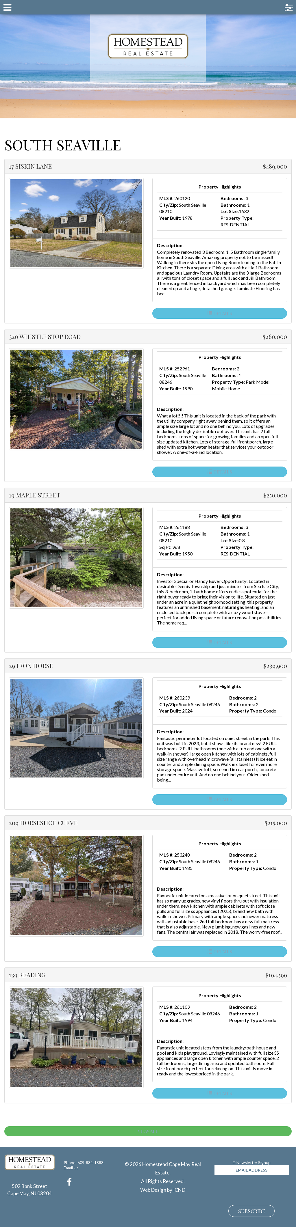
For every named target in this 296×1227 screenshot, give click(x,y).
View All (148, 1131)
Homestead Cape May (148, 46)
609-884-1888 (90, 1162)
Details (220, 313)
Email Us (71, 1167)
